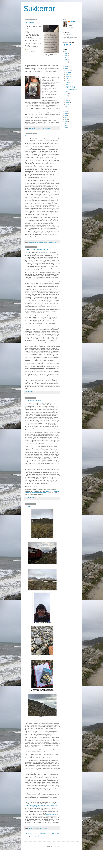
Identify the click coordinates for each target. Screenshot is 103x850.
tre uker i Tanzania (50, 814)
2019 (66, 66)
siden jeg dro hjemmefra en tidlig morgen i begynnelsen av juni (42, 492)
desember (68, 70)
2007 (66, 128)
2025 (66, 53)
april (67, 98)
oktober (68, 74)
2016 (66, 109)
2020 (66, 64)
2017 (66, 107)
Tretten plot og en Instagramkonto (36, 250)
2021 (66, 62)
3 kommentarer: (29, 827)
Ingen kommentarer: (30, 241)
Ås (49, 128)
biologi (30, 393)
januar (67, 104)
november (68, 72)
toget (53, 242)
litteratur (33, 128)
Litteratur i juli (29, 22)
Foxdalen (28, 506)
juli (67, 80)
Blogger (57, 846)
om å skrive (35, 393)
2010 (66, 121)
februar (68, 102)
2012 (66, 117)
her (70, 37)
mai (67, 96)
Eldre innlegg (55, 833)
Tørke (27, 136)
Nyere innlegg (28, 833)
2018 (66, 68)
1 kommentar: (29, 127)
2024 (66, 56)
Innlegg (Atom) (35, 836)
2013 (66, 115)
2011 (66, 119)
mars (67, 100)
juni (67, 94)
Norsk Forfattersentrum (70, 46)
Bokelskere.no (68, 44)
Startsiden (42, 833)
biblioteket (31, 242)
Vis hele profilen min (68, 28)
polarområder (41, 128)
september (69, 76)
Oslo (37, 128)
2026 (66, 51)
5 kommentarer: (29, 391)
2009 (66, 124)
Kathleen (72, 21)
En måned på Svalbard (33, 400)
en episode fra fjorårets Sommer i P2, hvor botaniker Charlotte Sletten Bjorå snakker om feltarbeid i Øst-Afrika (42, 805)
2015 (66, 111)
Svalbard (47, 128)
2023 (66, 58)
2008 (66, 126)
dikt (30, 128)
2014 (66, 113)
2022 (66, 60)
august (67, 78)
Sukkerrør (39, 9)
